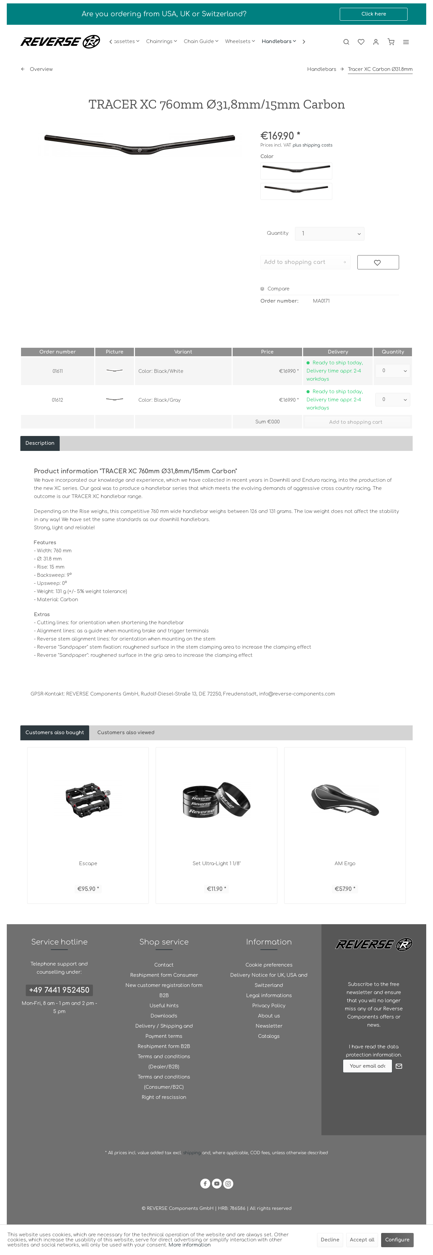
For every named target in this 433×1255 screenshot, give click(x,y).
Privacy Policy (269, 1005)
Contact (164, 965)
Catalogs (269, 1036)
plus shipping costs (312, 145)
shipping (192, 1153)
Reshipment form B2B (164, 1046)
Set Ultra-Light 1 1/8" (217, 863)
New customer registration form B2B (163, 990)
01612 (57, 400)
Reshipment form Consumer (164, 975)
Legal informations (269, 995)
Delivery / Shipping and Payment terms (164, 1031)
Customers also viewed (126, 732)
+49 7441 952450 (59, 990)
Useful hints (164, 1005)
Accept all (362, 1239)
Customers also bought (54, 732)
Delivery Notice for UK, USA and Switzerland (269, 980)
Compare (275, 288)
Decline (330, 1239)
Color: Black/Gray (159, 400)
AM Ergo (345, 863)
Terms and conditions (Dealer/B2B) (164, 1061)
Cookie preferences (269, 965)
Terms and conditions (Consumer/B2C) (164, 1082)
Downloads (164, 1016)
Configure (397, 1239)
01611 (58, 371)
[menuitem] (125, 42)
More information (190, 1245)
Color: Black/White (160, 371)
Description (40, 443)
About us (269, 1016)
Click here (373, 14)
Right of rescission (164, 1097)
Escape (88, 863)
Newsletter (269, 1026)
